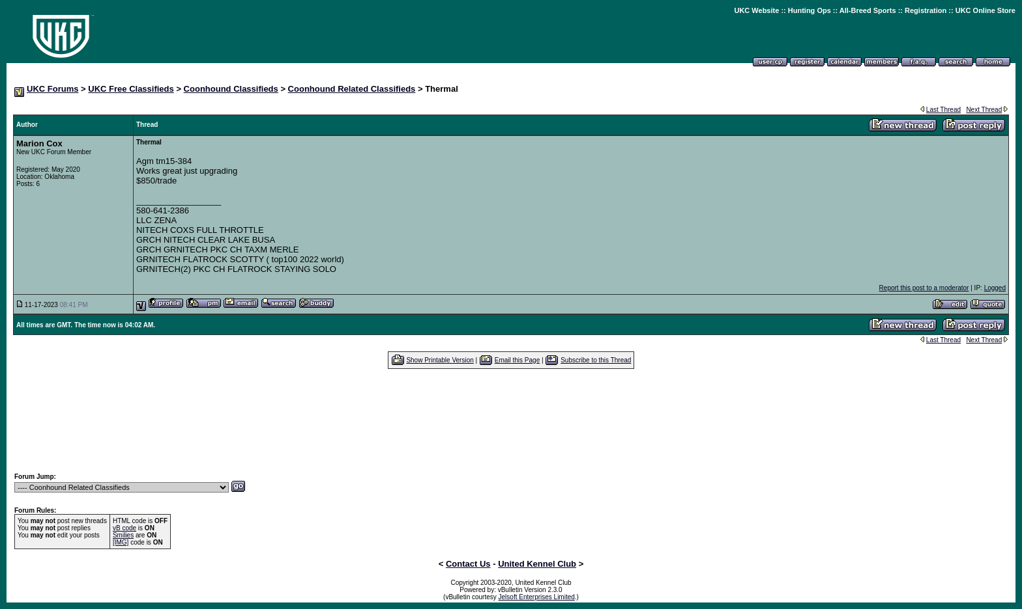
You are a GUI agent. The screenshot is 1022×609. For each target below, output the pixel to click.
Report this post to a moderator (924, 287)
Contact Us (468, 564)
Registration (925, 10)
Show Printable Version (439, 360)
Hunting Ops (809, 10)
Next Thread (984, 109)
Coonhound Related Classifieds (352, 89)
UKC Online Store (985, 10)
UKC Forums (52, 89)
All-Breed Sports (868, 10)
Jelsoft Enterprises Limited (537, 597)
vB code (124, 528)
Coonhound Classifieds (231, 89)
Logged (995, 287)
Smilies (123, 535)
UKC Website (756, 10)
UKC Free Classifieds (131, 89)
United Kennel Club (537, 564)
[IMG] (120, 542)
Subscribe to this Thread (596, 360)
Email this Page (517, 360)
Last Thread (943, 109)
